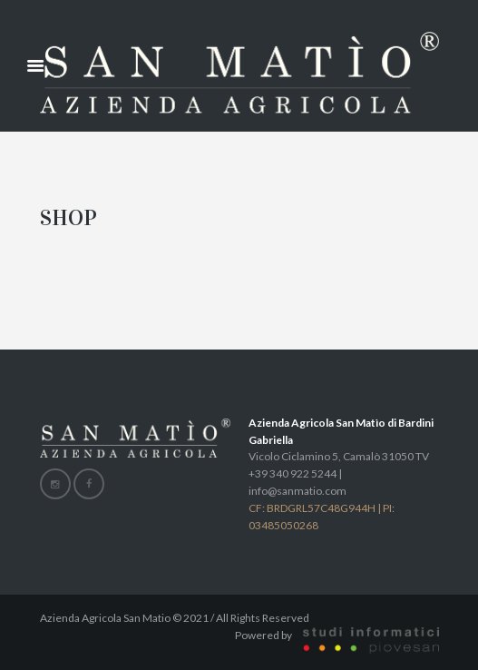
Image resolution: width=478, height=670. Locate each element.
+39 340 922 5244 (293, 473)
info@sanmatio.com (297, 491)
